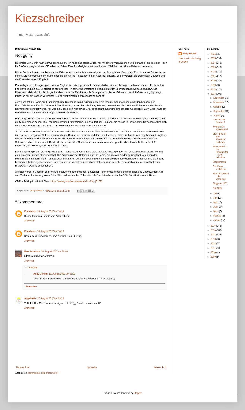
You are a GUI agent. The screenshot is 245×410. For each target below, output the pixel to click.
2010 (213, 252)
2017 (213, 94)
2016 (213, 225)
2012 (213, 243)
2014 (213, 234)
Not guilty (217, 188)
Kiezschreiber (49, 18)
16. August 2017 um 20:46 (54, 251)
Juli (215, 193)
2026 (213, 54)
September (219, 111)
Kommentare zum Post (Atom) (43, 373)
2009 (213, 256)
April (215, 206)
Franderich (30, 211)
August (217, 115)
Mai (215, 202)
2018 (213, 89)
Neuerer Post (23, 367)
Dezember (218, 98)
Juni (215, 198)
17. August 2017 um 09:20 (50, 298)
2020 (213, 80)
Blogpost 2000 (220, 183)
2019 (213, 85)
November (218, 102)
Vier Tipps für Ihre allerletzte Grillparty (219, 137)
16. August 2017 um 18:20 (50, 231)
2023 (213, 67)
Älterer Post (160, 367)
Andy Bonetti (40, 274)
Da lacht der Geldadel (219, 121)
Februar (217, 215)
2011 (213, 248)
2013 (213, 239)
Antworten (29, 220)
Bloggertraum (219, 162)
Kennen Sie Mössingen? (220, 128)
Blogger (137, 393)
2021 (213, 76)
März (216, 211)
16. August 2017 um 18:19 (50, 211)
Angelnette (30, 298)
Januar (217, 220)
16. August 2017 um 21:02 (62, 274)
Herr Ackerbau (32, 251)
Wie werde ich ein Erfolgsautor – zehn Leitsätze (220, 152)
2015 (213, 230)
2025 (213, 58)
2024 (213, 63)
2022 (213, 71)
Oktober (217, 106)
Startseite (92, 367)
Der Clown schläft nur (219, 167)
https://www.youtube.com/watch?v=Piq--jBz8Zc (77, 181)
